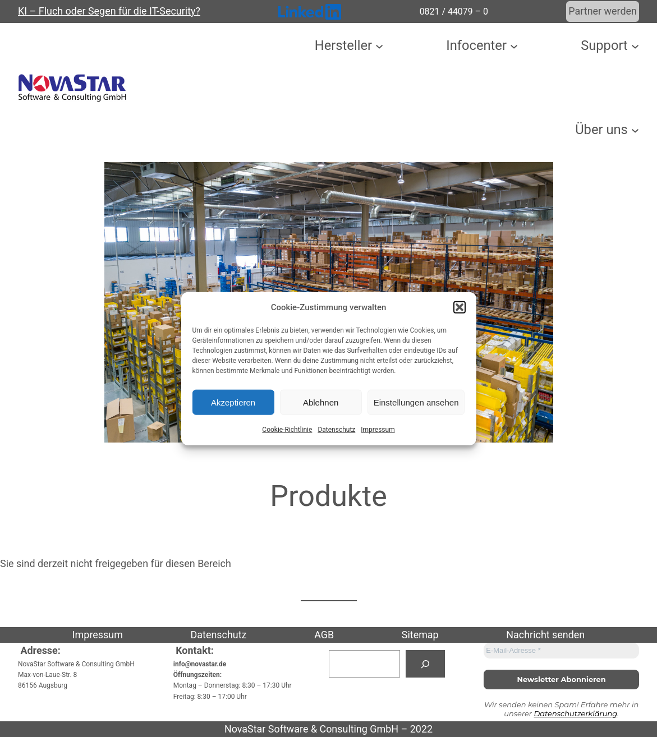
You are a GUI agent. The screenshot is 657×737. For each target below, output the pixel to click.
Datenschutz (336, 430)
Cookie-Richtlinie (287, 430)
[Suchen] (425, 664)
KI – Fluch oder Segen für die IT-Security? (109, 11)
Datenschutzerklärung (575, 713)
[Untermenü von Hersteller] (379, 46)
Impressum (377, 430)
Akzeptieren (233, 402)
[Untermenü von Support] (635, 46)
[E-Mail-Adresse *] (561, 650)
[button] (459, 307)
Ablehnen (320, 402)
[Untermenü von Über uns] (635, 129)
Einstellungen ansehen (416, 402)
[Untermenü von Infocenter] (514, 46)
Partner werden (602, 11)
